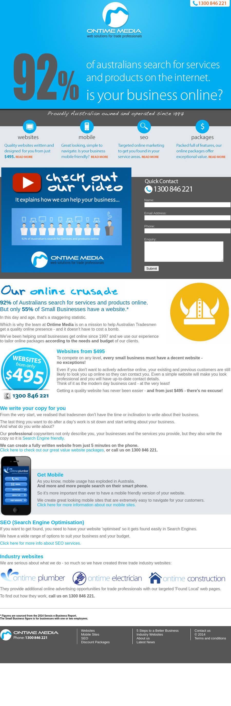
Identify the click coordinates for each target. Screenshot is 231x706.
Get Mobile (50, 517)
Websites (88, 673)
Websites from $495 (81, 394)
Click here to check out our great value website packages (52, 493)
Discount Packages (95, 685)
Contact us (202, 673)
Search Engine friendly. (44, 481)
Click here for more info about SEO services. (40, 586)
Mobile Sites (90, 677)
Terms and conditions (210, 681)
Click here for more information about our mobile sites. (86, 547)
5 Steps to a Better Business (158, 673)
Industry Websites (150, 677)
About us (143, 681)
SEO (84, 681)
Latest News (146, 685)
